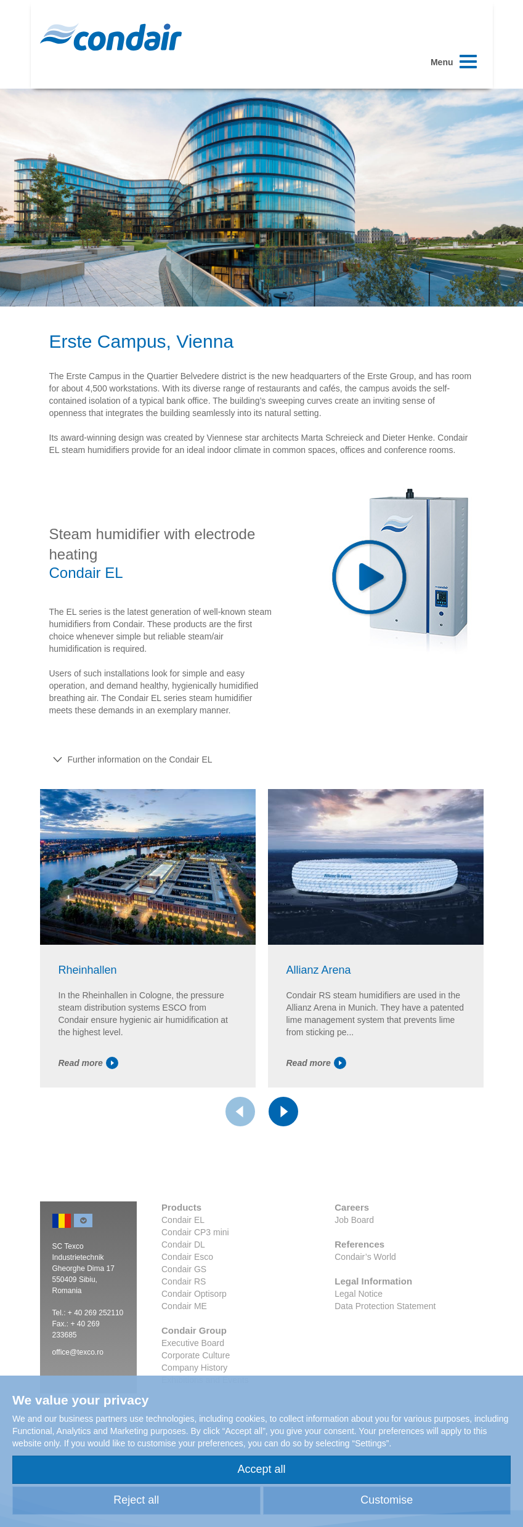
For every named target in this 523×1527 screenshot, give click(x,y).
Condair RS (183, 1281)
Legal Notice (358, 1294)
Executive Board (192, 1343)
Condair (111, 37)
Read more (88, 1063)
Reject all (136, 1500)
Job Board (354, 1220)
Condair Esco (187, 1257)
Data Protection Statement (385, 1306)
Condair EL (183, 1220)
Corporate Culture (195, 1355)
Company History (194, 1368)
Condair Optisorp (194, 1294)
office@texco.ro (77, 1352)
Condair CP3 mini (195, 1232)
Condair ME (184, 1306)
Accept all (261, 1469)
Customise (386, 1500)
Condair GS (183, 1269)
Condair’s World (365, 1257)
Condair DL (183, 1244)
